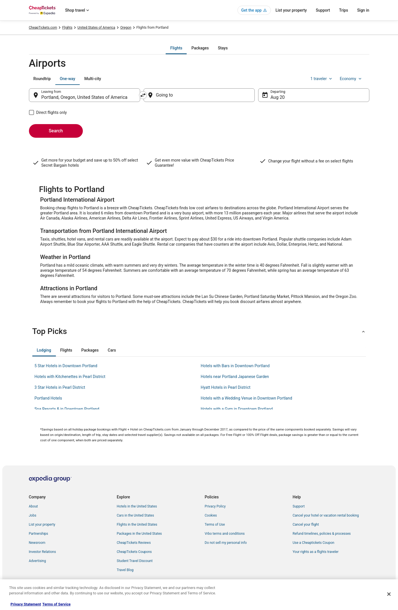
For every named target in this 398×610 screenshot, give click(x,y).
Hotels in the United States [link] (137, 506)
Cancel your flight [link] (306, 525)
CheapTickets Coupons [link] (134, 552)
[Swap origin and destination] (143, 95)
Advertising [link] (37, 561)
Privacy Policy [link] (215, 506)
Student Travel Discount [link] (135, 561)
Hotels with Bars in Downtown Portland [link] (235, 366)
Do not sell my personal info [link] (226, 543)
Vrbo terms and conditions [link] (225, 534)
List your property (291, 10)
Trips (343, 10)
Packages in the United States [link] (139, 534)
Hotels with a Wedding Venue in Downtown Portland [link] (246, 398)
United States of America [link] (96, 28)
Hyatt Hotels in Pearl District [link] (225, 387)
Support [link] (299, 506)
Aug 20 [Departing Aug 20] (278, 97)
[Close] (389, 594)
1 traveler (321, 78)
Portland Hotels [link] (48, 398)
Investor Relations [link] (42, 552)
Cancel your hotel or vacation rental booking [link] (326, 515)
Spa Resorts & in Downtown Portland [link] (67, 409)
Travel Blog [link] (125, 570)
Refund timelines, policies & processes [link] (322, 534)
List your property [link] (42, 525)
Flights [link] (67, 28)
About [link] (33, 506)
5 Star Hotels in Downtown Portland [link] (66, 366)
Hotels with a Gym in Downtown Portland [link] (237, 409)
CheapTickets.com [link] (43, 28)
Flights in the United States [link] (137, 525)
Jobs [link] (32, 515)
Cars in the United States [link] (135, 515)
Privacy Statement (25, 604)
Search (56, 130)
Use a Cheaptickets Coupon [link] (313, 543)
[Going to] (199, 95)
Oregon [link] (125, 28)
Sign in (363, 10)
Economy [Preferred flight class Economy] (351, 78)
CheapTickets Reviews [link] (134, 543)
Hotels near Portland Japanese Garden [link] (235, 376)
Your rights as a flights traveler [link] (316, 552)
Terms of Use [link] (215, 525)
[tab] (176, 48)
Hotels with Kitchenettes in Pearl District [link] (70, 376)
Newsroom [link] (37, 543)
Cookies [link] (211, 515)
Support (323, 10)
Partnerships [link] (38, 534)
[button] (199, 331)
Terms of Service (56, 604)
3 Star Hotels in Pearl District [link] (60, 387)
